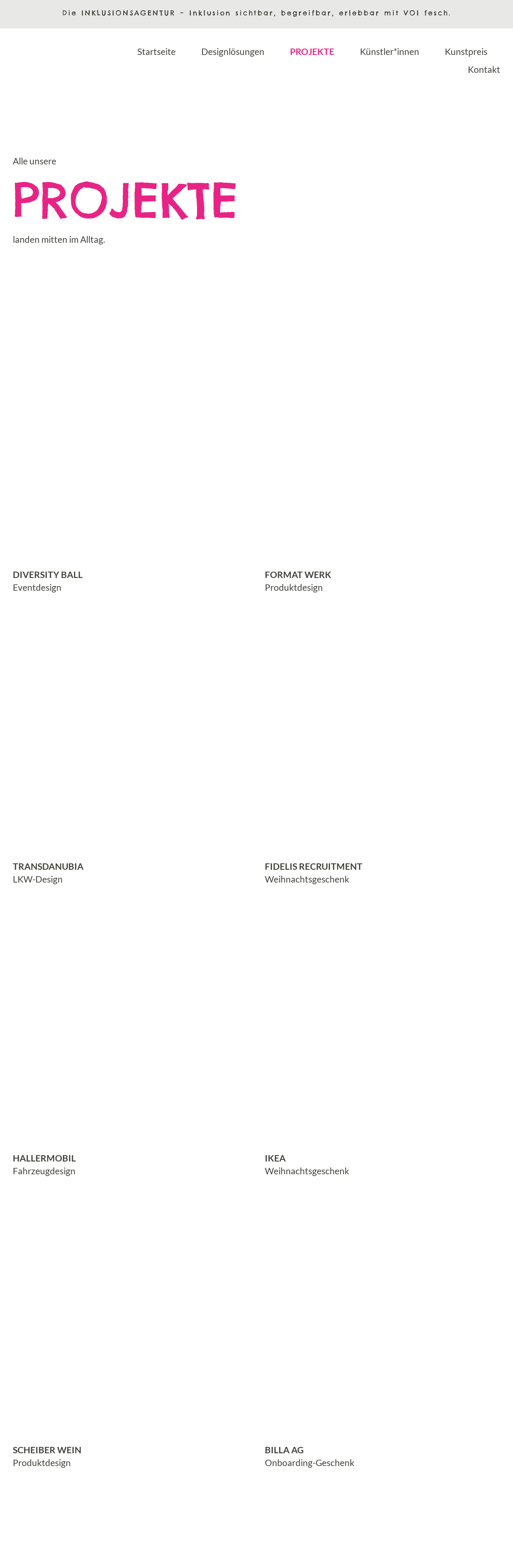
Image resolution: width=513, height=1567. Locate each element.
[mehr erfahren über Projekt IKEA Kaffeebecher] (383, 1039)
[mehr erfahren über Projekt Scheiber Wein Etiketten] (130, 1331)
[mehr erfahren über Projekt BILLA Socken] (383, 1331)
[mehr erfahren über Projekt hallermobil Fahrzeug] (130, 1039)
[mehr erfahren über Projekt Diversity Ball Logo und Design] (130, 456)
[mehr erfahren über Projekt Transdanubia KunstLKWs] (130, 747)
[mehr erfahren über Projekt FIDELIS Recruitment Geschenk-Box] (383, 747)
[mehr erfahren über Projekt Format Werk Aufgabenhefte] (383, 456)
